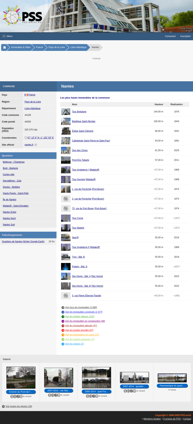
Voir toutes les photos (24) (18, 406)
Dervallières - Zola (12, 180)
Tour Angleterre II (80, 247)
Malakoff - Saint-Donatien (15, 205)
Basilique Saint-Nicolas (83, 121)
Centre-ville (8, 174)
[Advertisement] (96, 68)
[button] (81, 36)
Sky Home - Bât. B (81, 286)
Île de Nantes (9, 199)
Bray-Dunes (186, 28)
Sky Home (97, 276)
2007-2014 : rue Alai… (58, 390)
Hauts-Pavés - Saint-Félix (16, 193)
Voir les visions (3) (74, 344)
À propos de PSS (172, 419)
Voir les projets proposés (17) (80, 339)
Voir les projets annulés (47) (79, 330)
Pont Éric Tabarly (80, 160)
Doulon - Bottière (11, 187)
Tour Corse (77, 218)
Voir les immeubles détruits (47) (81, 325)
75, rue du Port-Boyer (83, 208)
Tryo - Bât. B (78, 257)
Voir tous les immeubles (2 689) (81, 307)
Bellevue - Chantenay (14, 162)
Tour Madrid (78, 228)
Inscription (185, 36)
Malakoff (94, 169)
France (39, 47)
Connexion (170, 36)
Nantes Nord (9, 218)
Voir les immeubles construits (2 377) (83, 312)
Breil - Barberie (10, 168)
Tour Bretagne (79, 111)
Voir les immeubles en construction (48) (85, 321)
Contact (187, 419)
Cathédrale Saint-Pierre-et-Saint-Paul (91, 140)
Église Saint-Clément (82, 131)
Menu (7, 36)
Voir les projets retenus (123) (79, 316)
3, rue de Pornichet (81, 198)
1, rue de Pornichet (81, 189)
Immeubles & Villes (21, 47)
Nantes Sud (9, 224)
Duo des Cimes (80, 150)
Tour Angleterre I (80, 169)
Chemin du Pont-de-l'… (21, 392)
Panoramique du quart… (172, 385)
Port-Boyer (98, 189)
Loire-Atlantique (78, 47)
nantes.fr (29, 144)
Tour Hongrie (78, 179)
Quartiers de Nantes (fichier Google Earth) (23, 241)
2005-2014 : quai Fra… (96, 391)
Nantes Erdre (9, 212)
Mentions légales (152, 419)
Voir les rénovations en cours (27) (82, 334)
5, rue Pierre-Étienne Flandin (86, 295)
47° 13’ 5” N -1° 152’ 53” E (40, 137)
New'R (75, 237)
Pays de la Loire (57, 47)
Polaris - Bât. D (79, 266)
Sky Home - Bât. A (81, 276)
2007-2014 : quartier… (134, 386)
